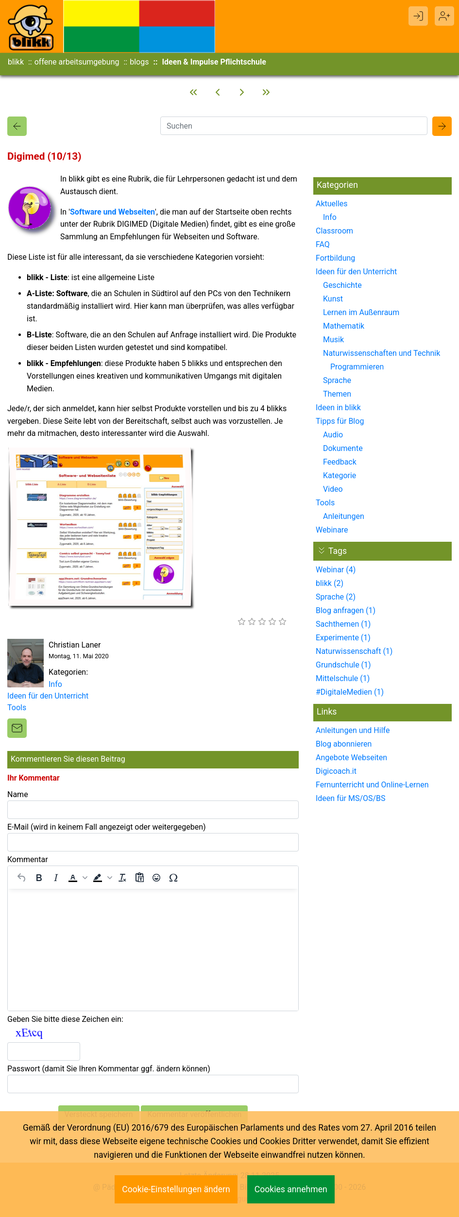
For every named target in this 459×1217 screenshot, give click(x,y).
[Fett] (39, 877)
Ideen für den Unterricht (47, 695)
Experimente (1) (343, 637)
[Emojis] (156, 877)
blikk (16, 62)
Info (55, 684)
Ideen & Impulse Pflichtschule (214, 62)
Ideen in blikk (338, 407)
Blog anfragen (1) (345, 610)
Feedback (340, 462)
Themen (337, 394)
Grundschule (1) (343, 664)
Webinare (332, 529)
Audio (333, 434)
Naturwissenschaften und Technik (381, 353)
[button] (77, 877)
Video (333, 489)
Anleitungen (343, 516)
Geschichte (342, 285)
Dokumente (343, 448)
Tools (16, 707)
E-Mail (106, 827)
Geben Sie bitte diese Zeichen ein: (65, 1019)
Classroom (334, 230)
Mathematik (343, 326)
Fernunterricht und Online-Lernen (372, 784)
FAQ (323, 244)
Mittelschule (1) (343, 678)
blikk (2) (329, 583)
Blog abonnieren (344, 744)
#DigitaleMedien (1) (350, 692)
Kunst (333, 298)
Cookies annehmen (291, 1189)
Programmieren (357, 366)
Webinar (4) (336, 569)
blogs (139, 62)
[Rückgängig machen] (22, 877)
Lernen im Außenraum (361, 312)
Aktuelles (332, 203)
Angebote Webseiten (351, 757)
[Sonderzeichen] (173, 877)
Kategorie (339, 475)
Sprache (337, 380)
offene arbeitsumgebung (76, 62)
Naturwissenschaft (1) (354, 651)
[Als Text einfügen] (139, 877)
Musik (333, 339)
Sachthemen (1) (343, 624)
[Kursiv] (56, 877)
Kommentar (27, 859)
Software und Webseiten (112, 212)
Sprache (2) (336, 596)
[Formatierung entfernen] (122, 877)
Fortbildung (335, 258)
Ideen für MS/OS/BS (351, 798)
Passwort (108, 1068)
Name (17, 794)
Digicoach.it (336, 771)
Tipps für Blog (340, 421)
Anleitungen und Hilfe (353, 730)
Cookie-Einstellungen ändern (176, 1189)
